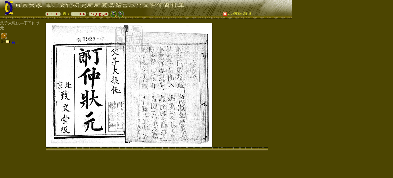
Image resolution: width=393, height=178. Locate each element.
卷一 (15, 42)
